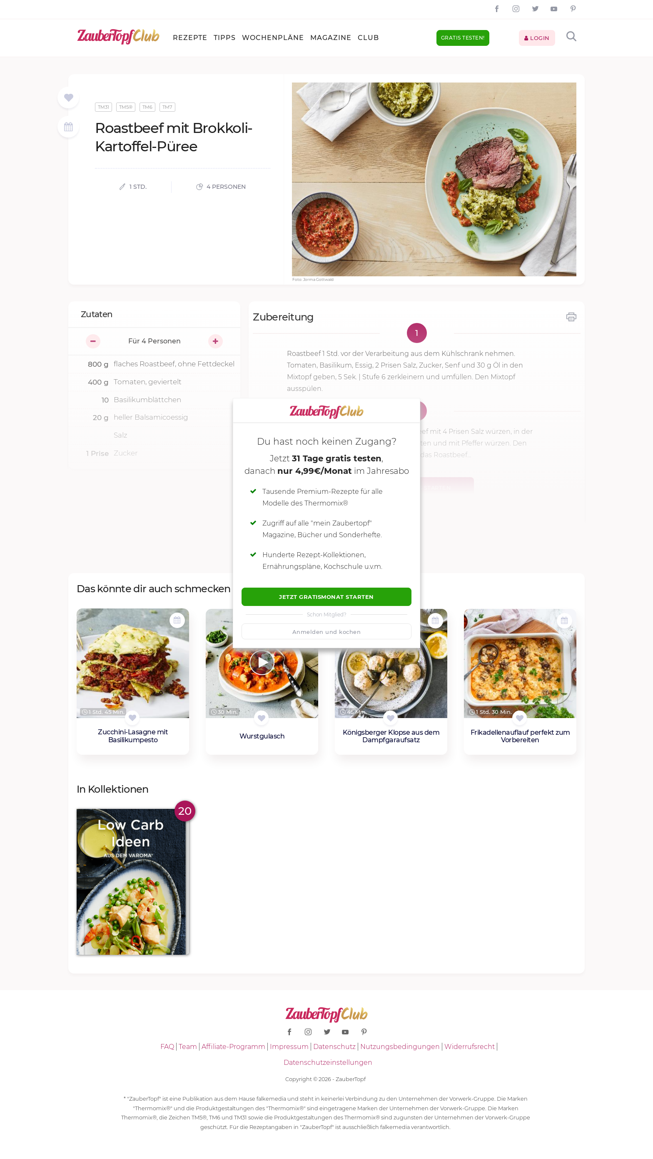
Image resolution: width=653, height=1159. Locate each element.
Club (368, 38)
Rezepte (190, 38)
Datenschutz (334, 1047)
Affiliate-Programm (233, 1047)
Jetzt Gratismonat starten (326, 596)
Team (188, 1047)
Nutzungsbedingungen (400, 1047)
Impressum (289, 1047)
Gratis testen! (463, 38)
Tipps (225, 38)
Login (537, 38)
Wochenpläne (273, 38)
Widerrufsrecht (469, 1047)
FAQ (167, 1047)
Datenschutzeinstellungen (328, 1062)
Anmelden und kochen (326, 631)
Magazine (330, 38)
